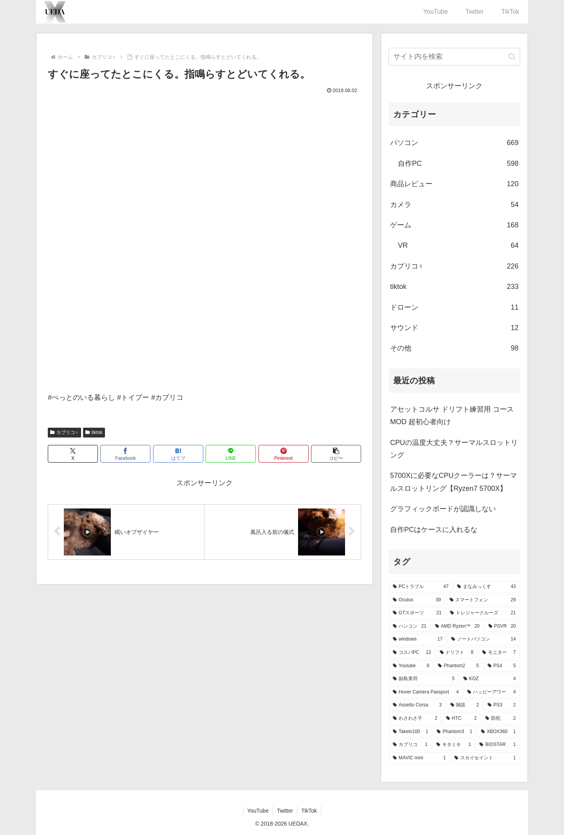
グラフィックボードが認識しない (443, 509)
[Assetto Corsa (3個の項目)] (417, 705)
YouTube (258, 811)
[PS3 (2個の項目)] (501, 705)
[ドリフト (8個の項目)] (456, 653)
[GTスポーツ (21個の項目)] (417, 613)
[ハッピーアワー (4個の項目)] (491, 692)
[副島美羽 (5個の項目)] (423, 679)
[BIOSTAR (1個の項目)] (497, 745)
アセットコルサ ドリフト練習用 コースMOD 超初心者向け (452, 415)
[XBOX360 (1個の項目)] (498, 732)
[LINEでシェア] (231, 454)
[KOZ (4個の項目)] (489, 679)
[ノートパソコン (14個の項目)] (483, 639)
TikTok (309, 811)
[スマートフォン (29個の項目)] (482, 600)
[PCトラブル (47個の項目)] (420, 587)
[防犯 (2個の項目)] (500, 718)
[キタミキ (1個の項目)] (454, 745)
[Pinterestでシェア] (283, 454)
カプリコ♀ (64, 432)
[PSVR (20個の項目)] (502, 626)
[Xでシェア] (73, 454)
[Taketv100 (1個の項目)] (410, 732)
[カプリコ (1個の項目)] (410, 745)
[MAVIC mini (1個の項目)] (419, 758)
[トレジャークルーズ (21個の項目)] (482, 613)
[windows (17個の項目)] (417, 639)
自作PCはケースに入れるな (433, 530)
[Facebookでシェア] (125, 454)
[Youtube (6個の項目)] (411, 666)
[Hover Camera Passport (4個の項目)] (425, 692)
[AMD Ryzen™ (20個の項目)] (457, 626)
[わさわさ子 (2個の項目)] (415, 718)
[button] (336, 454)
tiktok (94, 432)
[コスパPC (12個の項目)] (412, 653)
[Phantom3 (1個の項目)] (454, 732)
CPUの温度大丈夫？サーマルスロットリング (454, 449)
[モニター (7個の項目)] (499, 653)
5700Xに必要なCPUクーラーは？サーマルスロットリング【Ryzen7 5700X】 (453, 482)
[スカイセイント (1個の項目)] (485, 758)
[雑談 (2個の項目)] (465, 705)
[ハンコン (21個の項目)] (409, 626)
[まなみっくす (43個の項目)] (486, 587)
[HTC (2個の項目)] (461, 718)
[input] (454, 56)
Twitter (285, 811)
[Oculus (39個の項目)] (417, 600)
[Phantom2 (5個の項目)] (458, 666)
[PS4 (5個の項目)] (501, 666)
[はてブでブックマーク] (178, 454)
